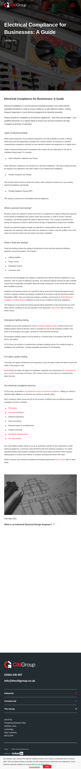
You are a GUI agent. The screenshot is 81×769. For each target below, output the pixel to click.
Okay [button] (47, 766)
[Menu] (72, 5)
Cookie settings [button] (34, 766)
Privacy (6, 749)
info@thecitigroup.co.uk (19, 680)
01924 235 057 (13, 674)
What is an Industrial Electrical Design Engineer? (28, 524)
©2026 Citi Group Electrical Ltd (19, 749)
